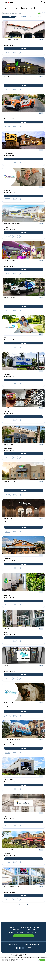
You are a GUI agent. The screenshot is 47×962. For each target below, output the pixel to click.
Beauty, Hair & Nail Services (8, 443)
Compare (7, 51)
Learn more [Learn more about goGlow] (23, 526)
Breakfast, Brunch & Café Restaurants (10, 554)
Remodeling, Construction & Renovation (11, 811)
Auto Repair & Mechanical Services (10, 148)
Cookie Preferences (41, 957)
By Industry (23, 16)
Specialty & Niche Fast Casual (9, 406)
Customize (36, 959)
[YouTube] (23, 948)
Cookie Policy (19, 957)
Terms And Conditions (29, 957)
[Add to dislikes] (16, 51)
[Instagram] (17, 948)
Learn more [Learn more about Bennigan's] (23, 84)
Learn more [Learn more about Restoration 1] (23, 747)
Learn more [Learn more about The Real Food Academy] (23, 894)
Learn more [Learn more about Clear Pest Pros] (23, 305)
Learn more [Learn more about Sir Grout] (23, 821)
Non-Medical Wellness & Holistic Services (11, 590)
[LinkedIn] (20, 948)
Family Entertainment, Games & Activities (11, 885)
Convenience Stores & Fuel (8, 664)
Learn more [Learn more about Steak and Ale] (23, 857)
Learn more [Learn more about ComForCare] (23, 342)
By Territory (38, 16)
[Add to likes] (13, 51)
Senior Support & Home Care (9, 185)
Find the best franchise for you (23, 936)
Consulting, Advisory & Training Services (11, 775)
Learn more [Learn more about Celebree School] (23, 231)
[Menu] (44, 2)
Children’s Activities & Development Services (12, 222)
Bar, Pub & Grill (6, 75)
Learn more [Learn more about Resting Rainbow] (23, 710)
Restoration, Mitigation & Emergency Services (12, 112)
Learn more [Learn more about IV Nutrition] (23, 600)
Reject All (29, 959)
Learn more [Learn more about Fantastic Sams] (23, 452)
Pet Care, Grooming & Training (9, 701)
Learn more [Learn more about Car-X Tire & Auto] (23, 158)
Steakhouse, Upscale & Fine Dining (10, 848)
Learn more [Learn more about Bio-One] (23, 121)
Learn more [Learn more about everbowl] (23, 415)
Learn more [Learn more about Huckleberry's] (23, 563)
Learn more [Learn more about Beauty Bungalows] (23, 47)
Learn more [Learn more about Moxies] (23, 636)
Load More (23, 904)
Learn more (12, 960)
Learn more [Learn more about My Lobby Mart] (23, 673)
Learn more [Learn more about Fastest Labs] (23, 489)
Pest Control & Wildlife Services (9, 296)
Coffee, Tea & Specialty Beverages (9, 259)
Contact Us (4, 957)
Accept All (42, 959)
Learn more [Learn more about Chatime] (23, 268)
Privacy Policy (11, 957)
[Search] (42, 2)
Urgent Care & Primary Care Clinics (10, 480)
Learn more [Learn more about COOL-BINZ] (23, 379)
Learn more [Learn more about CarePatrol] (23, 194)
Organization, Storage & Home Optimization (11, 38)
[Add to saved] (20, 51)
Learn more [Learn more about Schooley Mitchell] (23, 784)
